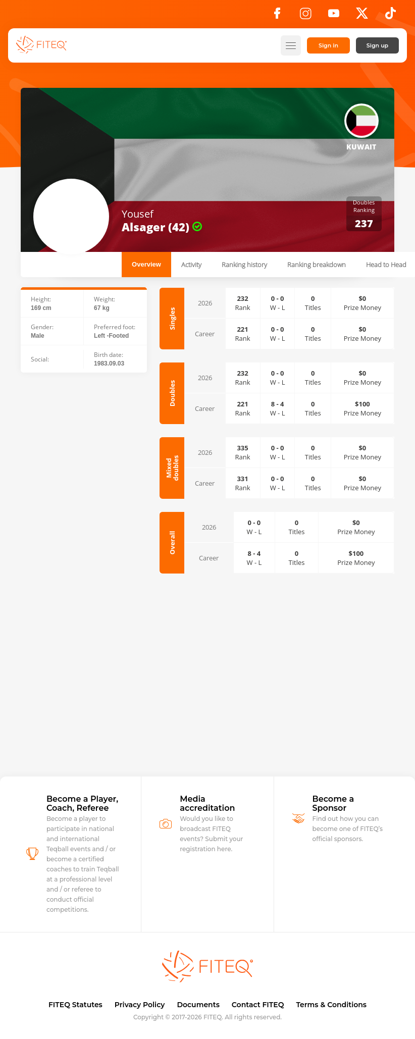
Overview (146, 264)
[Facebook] (277, 16)
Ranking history (244, 264)
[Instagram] (305, 16)
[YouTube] (334, 16)
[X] (362, 16)
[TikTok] (390, 16)
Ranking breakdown (316, 264)
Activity (191, 264)
